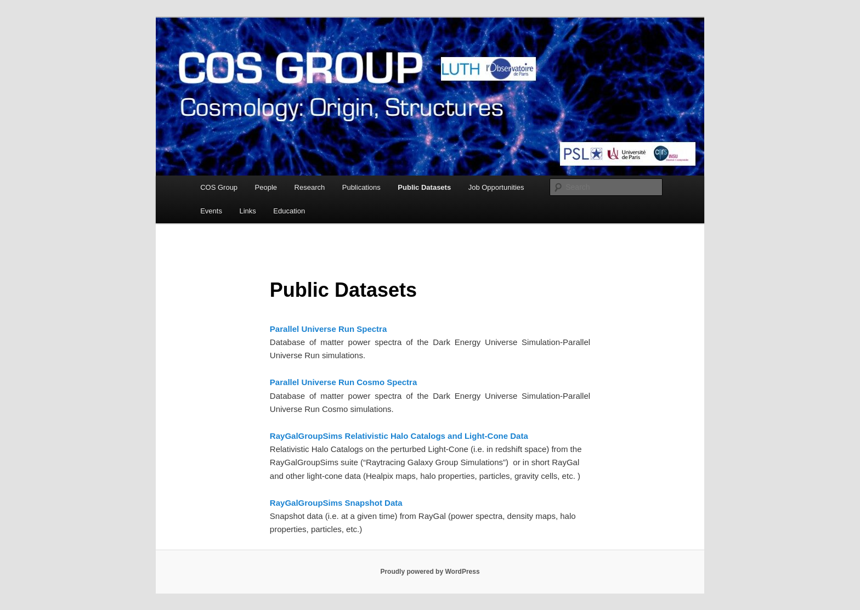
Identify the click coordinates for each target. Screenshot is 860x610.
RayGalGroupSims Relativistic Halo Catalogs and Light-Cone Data (399, 435)
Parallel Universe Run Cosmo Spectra (343, 382)
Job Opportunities (496, 187)
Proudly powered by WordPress (429, 571)
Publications (361, 187)
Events (211, 211)
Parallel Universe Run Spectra (328, 329)
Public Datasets (424, 187)
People (266, 187)
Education (289, 211)
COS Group (218, 187)
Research (310, 187)
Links (247, 211)
